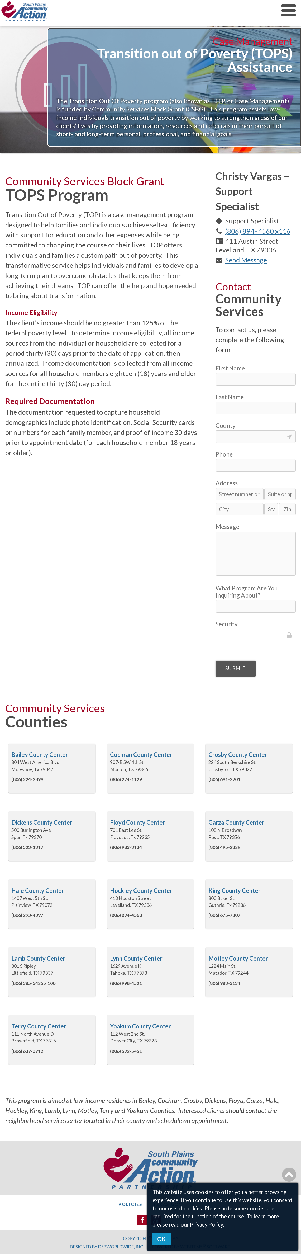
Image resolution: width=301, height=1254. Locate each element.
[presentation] (256, 639)
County (226, 425)
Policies (130, 1204)
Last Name (230, 397)
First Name (230, 368)
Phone (224, 454)
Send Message (246, 260)
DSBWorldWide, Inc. (121, 1247)
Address (227, 483)
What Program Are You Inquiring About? (247, 592)
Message (227, 526)
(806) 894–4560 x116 (257, 231)
